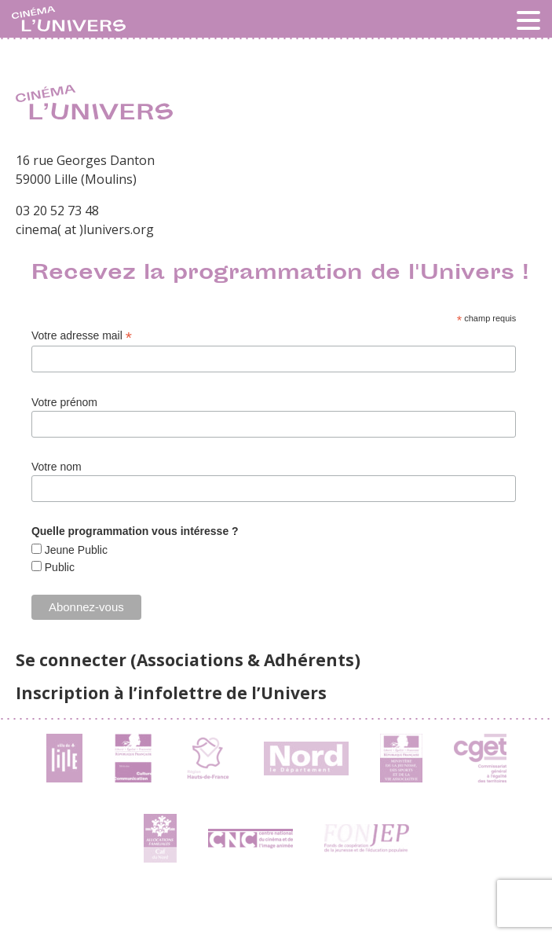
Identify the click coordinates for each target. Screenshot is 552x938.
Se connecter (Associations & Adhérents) (188, 660)
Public (58, 567)
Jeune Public (75, 550)
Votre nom (56, 466)
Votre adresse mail (81, 335)
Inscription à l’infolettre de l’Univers (171, 693)
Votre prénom (64, 402)
